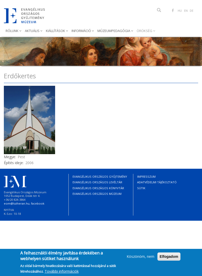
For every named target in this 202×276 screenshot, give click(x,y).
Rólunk (12, 30)
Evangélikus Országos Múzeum (97, 194)
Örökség (145, 30)
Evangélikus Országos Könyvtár (98, 188)
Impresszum (146, 176)
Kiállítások (56, 30)
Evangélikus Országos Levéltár (97, 182)
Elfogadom (169, 259)
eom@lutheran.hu (16, 203)
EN (186, 11)
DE (191, 11)
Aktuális (32, 30)
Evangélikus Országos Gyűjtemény (100, 176)
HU (180, 11)
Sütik (141, 188)
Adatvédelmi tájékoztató (157, 182)
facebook (37, 203)
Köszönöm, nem (140, 258)
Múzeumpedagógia (114, 30)
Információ (82, 30)
